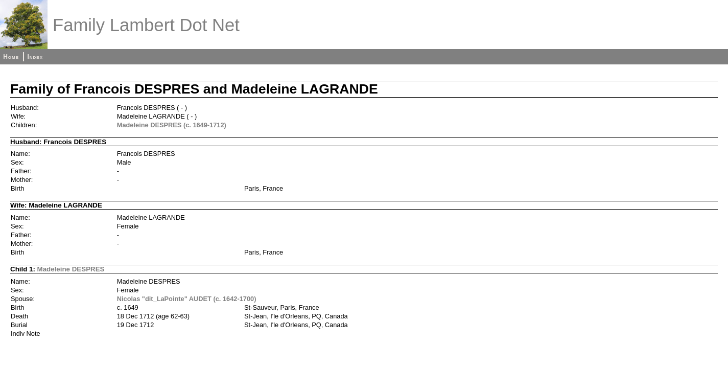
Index (35, 56)
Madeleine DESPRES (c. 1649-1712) (171, 125)
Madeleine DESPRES (71, 269)
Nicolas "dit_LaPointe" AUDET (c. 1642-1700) (186, 299)
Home (11, 56)
